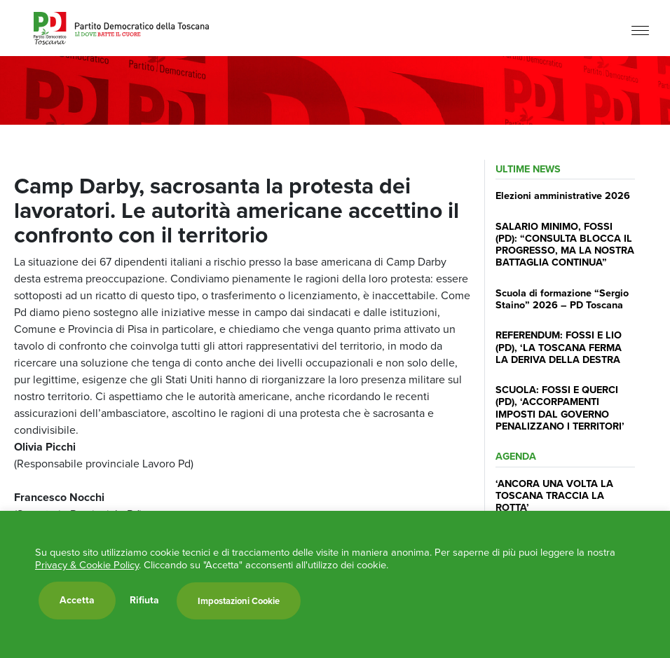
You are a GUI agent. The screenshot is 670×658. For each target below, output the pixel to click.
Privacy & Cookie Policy (87, 565)
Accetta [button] (77, 600)
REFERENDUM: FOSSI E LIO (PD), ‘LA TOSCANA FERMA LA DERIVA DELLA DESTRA (558, 347)
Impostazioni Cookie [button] (239, 601)
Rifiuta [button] (144, 600)
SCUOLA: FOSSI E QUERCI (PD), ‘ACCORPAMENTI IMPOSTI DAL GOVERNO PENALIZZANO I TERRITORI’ (559, 408)
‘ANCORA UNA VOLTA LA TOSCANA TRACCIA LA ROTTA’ (554, 496)
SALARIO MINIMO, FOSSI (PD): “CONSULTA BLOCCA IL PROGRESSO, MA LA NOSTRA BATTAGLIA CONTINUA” (564, 244)
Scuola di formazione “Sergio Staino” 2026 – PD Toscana (562, 299)
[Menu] (640, 30)
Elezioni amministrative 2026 (562, 195)
